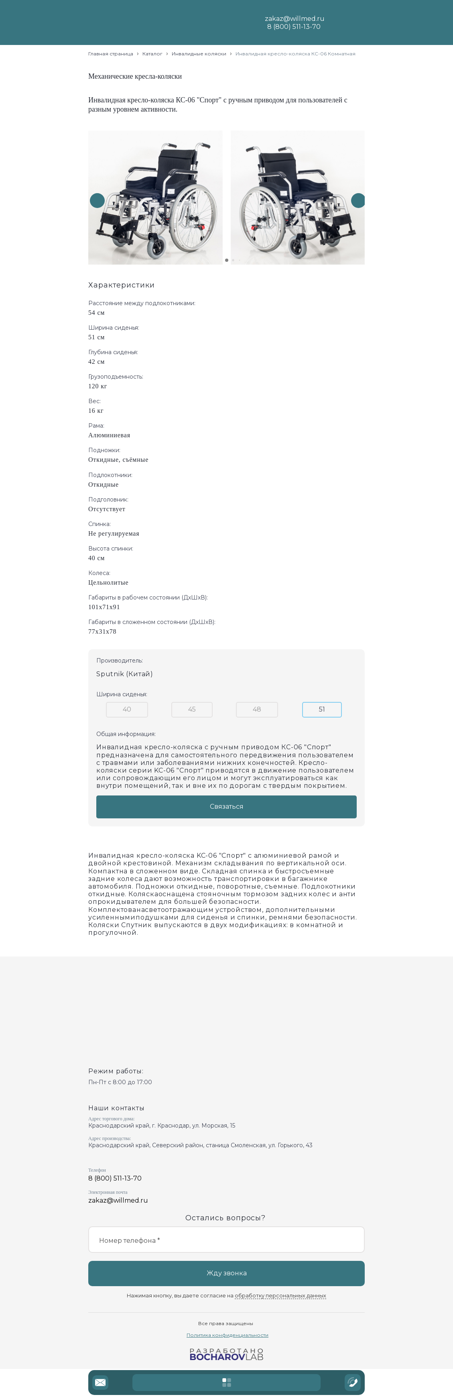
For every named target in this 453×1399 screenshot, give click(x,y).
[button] (358, 200)
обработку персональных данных (280, 1296)
